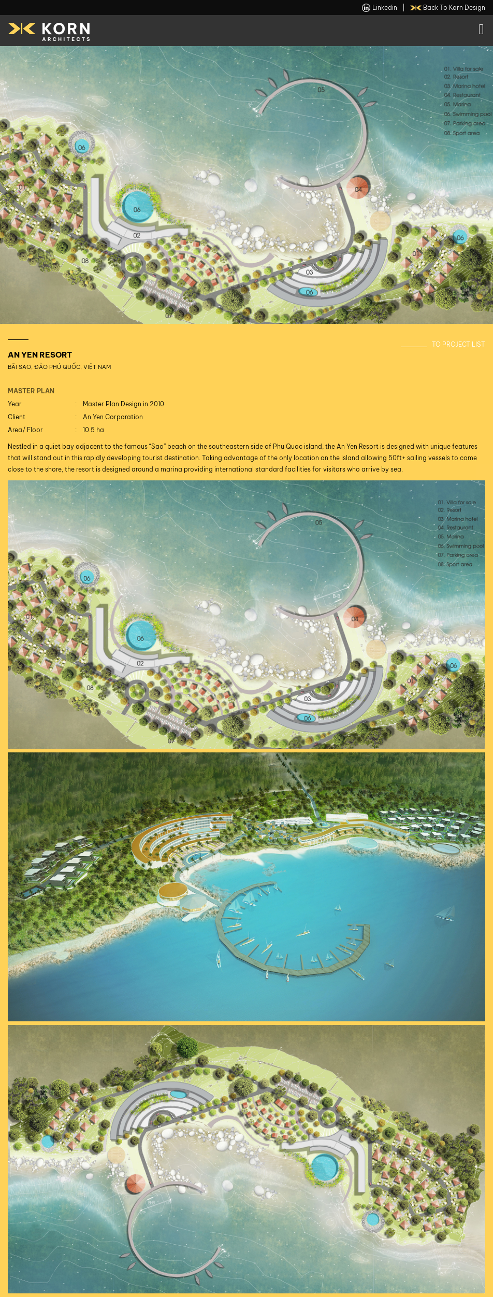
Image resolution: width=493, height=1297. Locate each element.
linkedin (379, 8)
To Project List (458, 344)
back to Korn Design (448, 7)
